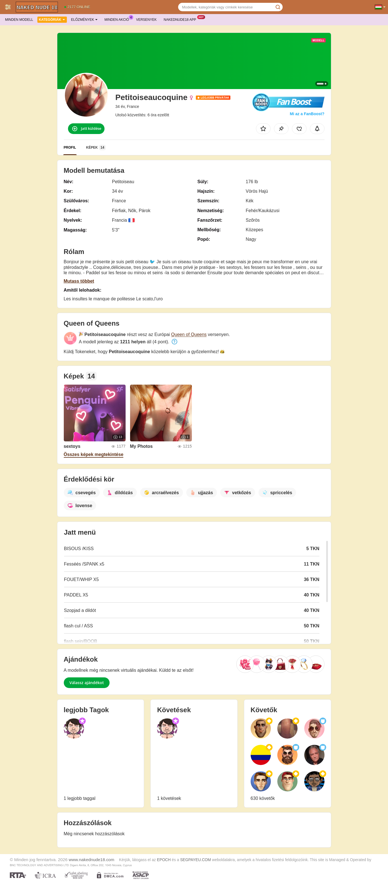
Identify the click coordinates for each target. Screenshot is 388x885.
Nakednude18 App (181, 19)
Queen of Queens (189, 334)
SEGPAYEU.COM (195, 860)
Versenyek (146, 20)
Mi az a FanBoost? (307, 114)
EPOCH (164, 860)
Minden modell (19, 20)
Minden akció (118, 19)
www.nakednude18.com (91, 859)
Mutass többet (79, 281)
